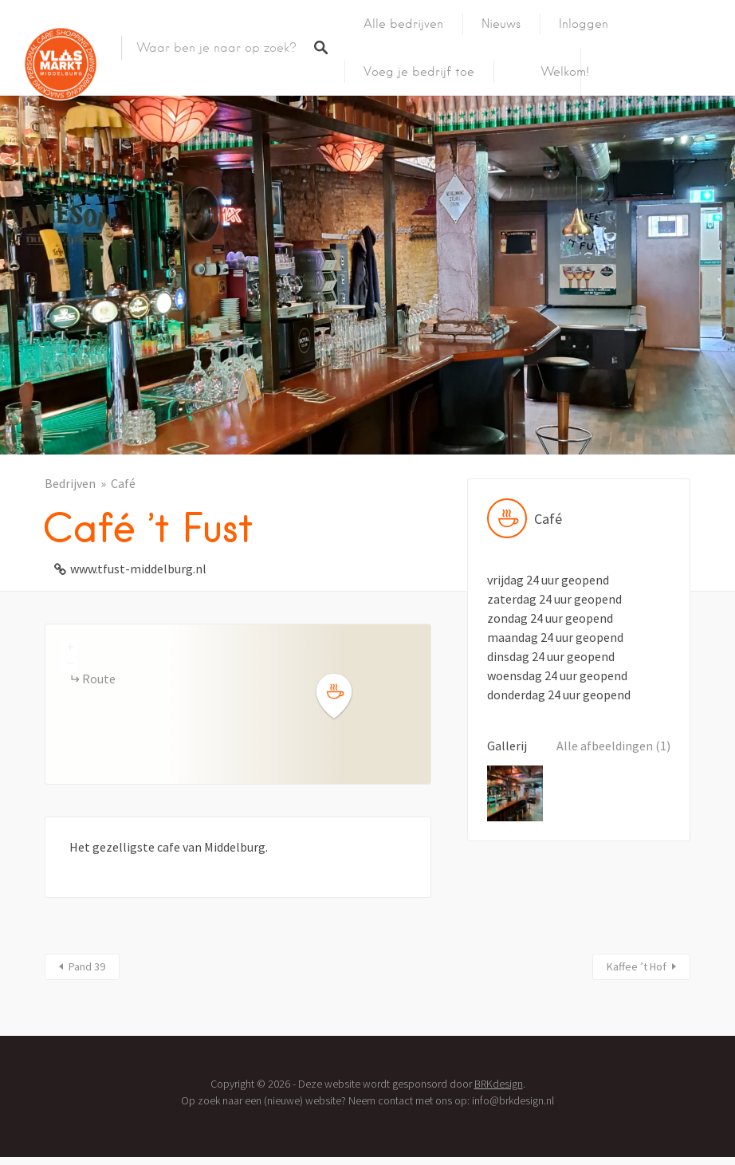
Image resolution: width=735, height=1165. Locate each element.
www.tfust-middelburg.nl (138, 569)
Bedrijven (70, 483)
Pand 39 (87, 966)
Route (99, 679)
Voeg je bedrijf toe (419, 72)
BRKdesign (498, 1083)
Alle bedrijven (403, 24)
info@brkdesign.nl (513, 1100)
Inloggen (583, 24)
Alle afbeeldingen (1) (613, 746)
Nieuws (501, 24)
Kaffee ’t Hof (636, 966)
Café (123, 483)
